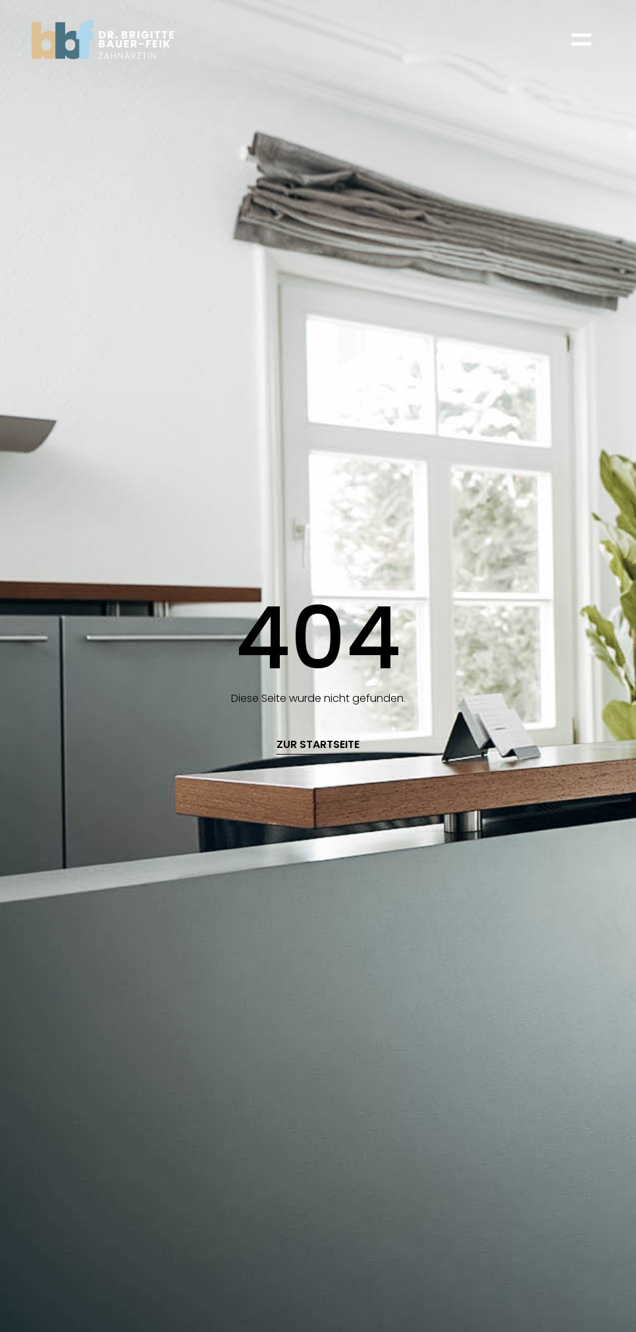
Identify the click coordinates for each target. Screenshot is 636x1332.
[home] (103, 39)
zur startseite (318, 745)
